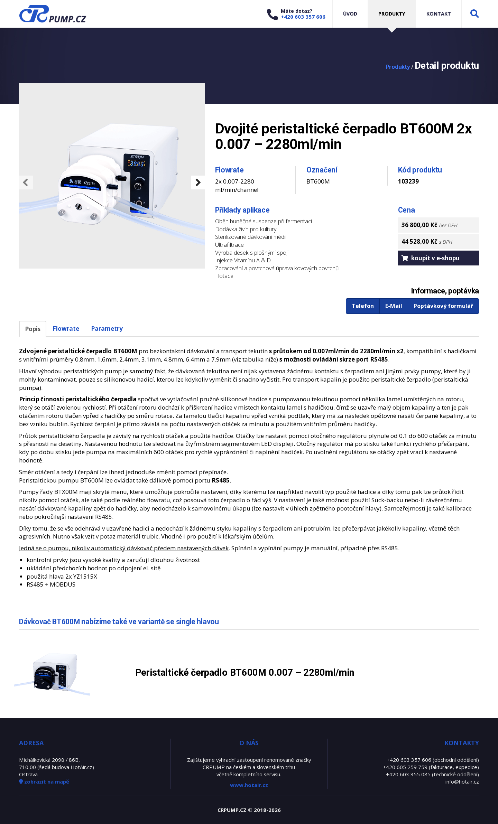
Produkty (391, 13)
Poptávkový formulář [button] (443, 306)
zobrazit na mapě (44, 781)
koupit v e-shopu (431, 258)
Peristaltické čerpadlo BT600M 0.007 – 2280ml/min (244, 672)
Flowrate (66, 329)
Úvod (350, 13)
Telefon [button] (363, 306)
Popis (32, 329)
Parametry (107, 329)
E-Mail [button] (393, 306)
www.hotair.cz (249, 784)
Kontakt (438, 13)
